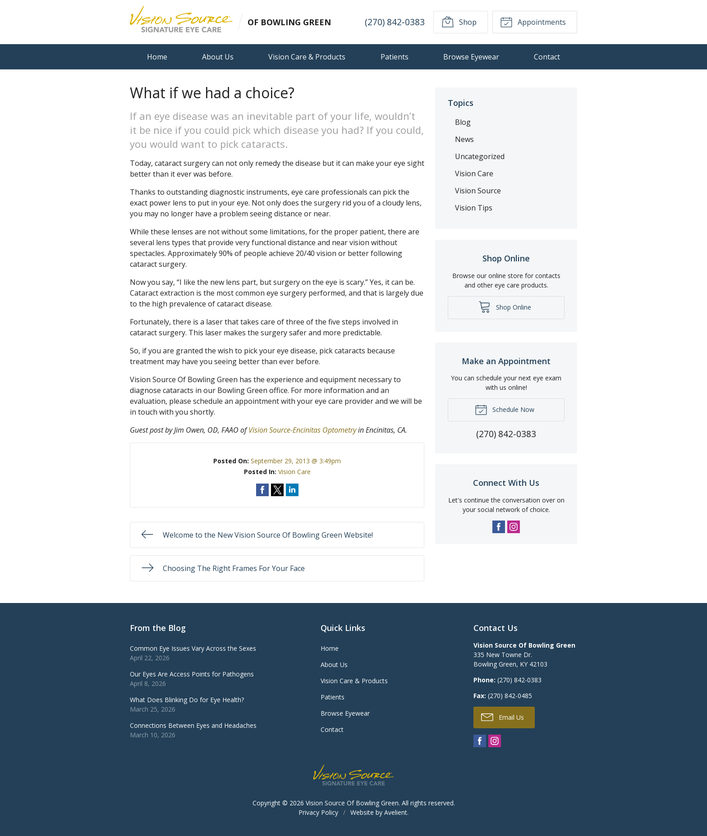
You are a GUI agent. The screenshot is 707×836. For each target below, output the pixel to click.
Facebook (498, 527)
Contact (547, 57)
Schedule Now (504, 409)
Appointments (533, 21)
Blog (463, 122)
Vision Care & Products (306, 57)
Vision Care (294, 471)
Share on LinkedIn (292, 490)
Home (157, 57)
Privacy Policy (318, 812)
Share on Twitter (277, 490)
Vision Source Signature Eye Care (353, 775)
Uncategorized (480, 156)
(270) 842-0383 (394, 22)
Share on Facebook (262, 490)
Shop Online (504, 306)
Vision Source (478, 191)
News (464, 139)
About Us (218, 57)
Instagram (513, 527)
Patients (395, 57)
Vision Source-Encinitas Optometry (302, 430)
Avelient (395, 812)
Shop (458, 21)
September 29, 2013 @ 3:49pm (296, 461)
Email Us (502, 716)
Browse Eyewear (471, 57)
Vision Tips (473, 208)
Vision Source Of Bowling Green (352, 803)
